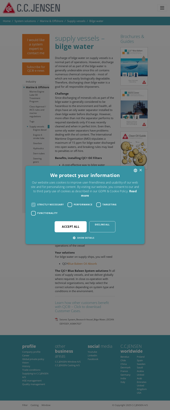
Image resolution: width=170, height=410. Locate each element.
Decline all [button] (102, 224)
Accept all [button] (70, 227)
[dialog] (85, 205)
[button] (85, 238)
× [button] (140, 170)
